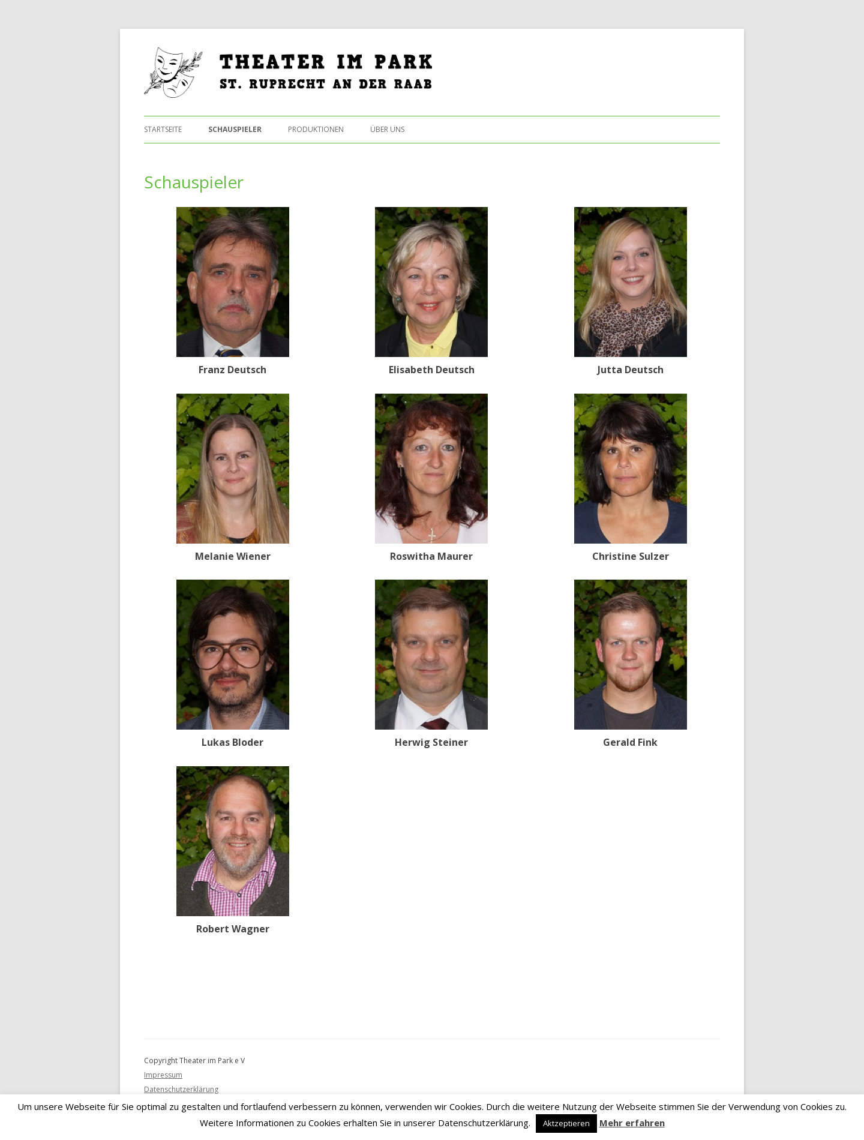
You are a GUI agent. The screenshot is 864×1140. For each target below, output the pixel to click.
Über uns (387, 129)
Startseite (163, 129)
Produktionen (316, 129)
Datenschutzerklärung (181, 1089)
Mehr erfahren (632, 1123)
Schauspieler (235, 129)
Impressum (163, 1075)
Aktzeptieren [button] (566, 1123)
